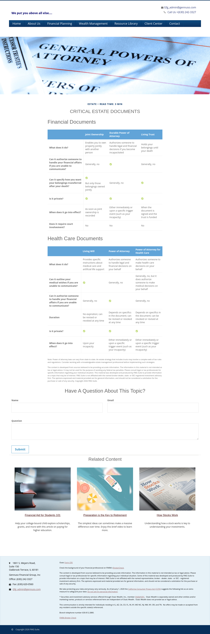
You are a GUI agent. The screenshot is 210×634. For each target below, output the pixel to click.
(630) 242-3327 (180, 12)
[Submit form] (20, 449)
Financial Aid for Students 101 (42, 515)
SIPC (143, 597)
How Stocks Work (167, 515)
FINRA (137, 597)
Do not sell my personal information (102, 591)
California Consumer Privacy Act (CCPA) (144, 589)
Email (110, 400)
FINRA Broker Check (68, 617)
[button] (34, 23)
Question (16, 420)
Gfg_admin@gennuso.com (180, 7)
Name (14, 400)
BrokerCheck (118, 568)
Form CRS (68, 562)
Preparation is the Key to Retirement (105, 515)
